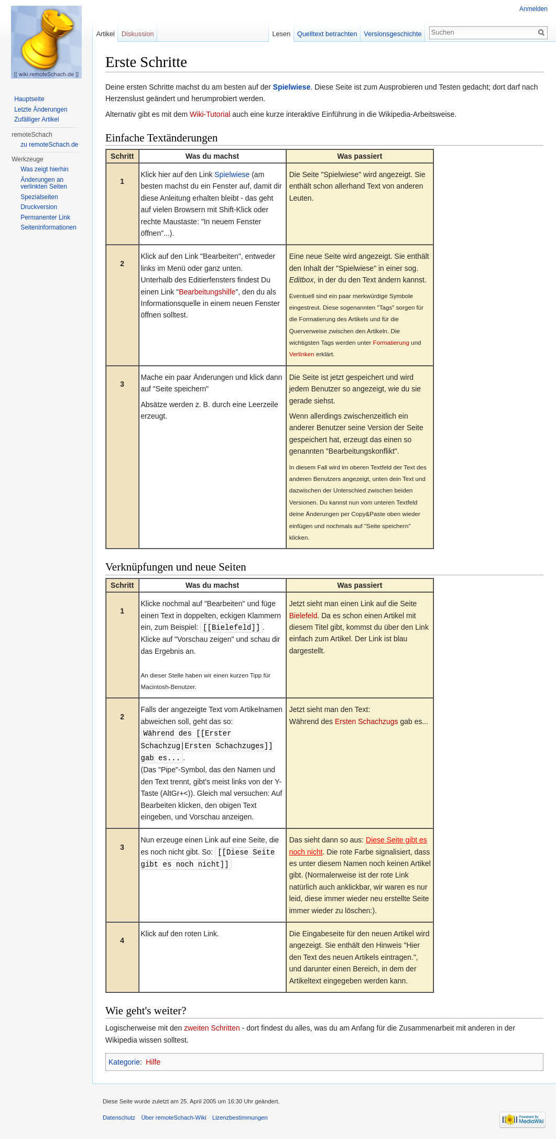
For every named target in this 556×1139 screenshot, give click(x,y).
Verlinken (301, 354)
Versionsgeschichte (392, 34)
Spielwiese (292, 87)
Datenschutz (119, 1115)
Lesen (281, 34)
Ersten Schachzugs (366, 721)
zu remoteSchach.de (49, 144)
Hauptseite (29, 99)
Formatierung (391, 342)
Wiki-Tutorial (210, 114)
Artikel (105, 34)
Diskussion (138, 34)
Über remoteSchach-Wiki (173, 1115)
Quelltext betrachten (327, 34)
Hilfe (153, 1060)
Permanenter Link (45, 217)
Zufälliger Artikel (36, 119)
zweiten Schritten (212, 1026)
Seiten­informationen (48, 227)
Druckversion (38, 207)
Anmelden (533, 9)
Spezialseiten (39, 197)
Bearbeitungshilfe (207, 292)
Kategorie (124, 1060)
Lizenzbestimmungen (240, 1115)
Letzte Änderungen (40, 109)
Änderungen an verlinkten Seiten (43, 183)
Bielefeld (303, 615)
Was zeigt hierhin (44, 169)
